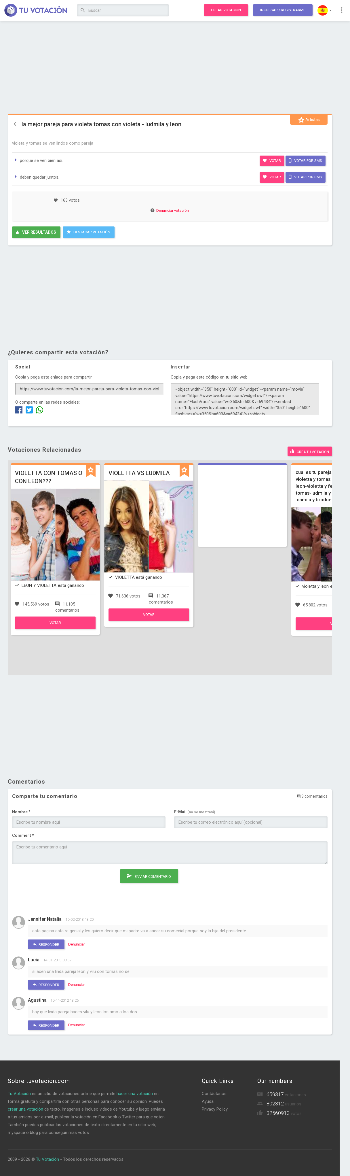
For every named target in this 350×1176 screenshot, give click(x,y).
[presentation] (56, 880)
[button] (324, 10)
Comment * (23, 835)
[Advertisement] (170, 67)
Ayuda (208, 1101)
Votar (272, 160)
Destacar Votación (88, 232)
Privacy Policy (215, 1108)
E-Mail (194, 812)
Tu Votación (19, 1093)
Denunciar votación (170, 210)
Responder (46, 943)
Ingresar (282, 10)
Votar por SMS (305, 160)
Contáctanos (214, 1093)
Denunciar (76, 944)
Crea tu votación (309, 451)
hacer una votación (135, 1093)
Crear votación (226, 10)
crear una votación (25, 1108)
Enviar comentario (149, 875)
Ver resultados (36, 232)
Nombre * (21, 812)
